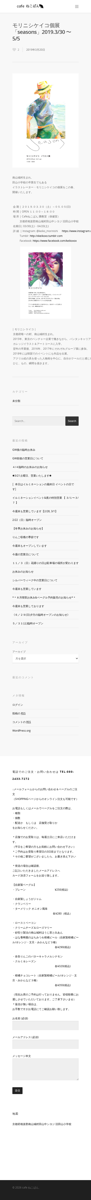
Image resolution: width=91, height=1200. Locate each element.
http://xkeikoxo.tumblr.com (46, 236)
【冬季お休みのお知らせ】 (28, 528)
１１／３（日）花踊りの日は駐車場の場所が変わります (45, 563)
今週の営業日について (25, 554)
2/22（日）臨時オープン (27, 520)
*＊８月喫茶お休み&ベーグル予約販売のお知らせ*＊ (44, 597)
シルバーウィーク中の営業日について (34, 580)
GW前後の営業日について (27, 458)
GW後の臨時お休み (23, 450)
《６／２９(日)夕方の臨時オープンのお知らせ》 (41, 615)
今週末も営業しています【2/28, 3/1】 (35, 511)
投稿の (19, 713)
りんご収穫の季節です (25, 537)
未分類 (16, 401)
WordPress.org (21, 730)
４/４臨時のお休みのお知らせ (30, 467)
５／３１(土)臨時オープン (27, 623)
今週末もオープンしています (29, 546)
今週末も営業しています (27, 589)
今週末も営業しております (28, 606)
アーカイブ (19, 652)
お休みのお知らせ (23, 571)
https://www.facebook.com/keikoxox (55, 241)
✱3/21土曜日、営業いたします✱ (31, 475)
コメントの (21, 722)
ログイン (17, 705)
